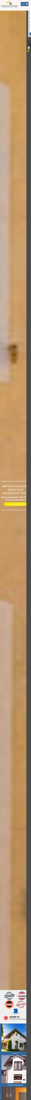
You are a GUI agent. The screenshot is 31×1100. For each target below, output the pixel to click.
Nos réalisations (15, 504)
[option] (15, 550)
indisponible (3, 9)
